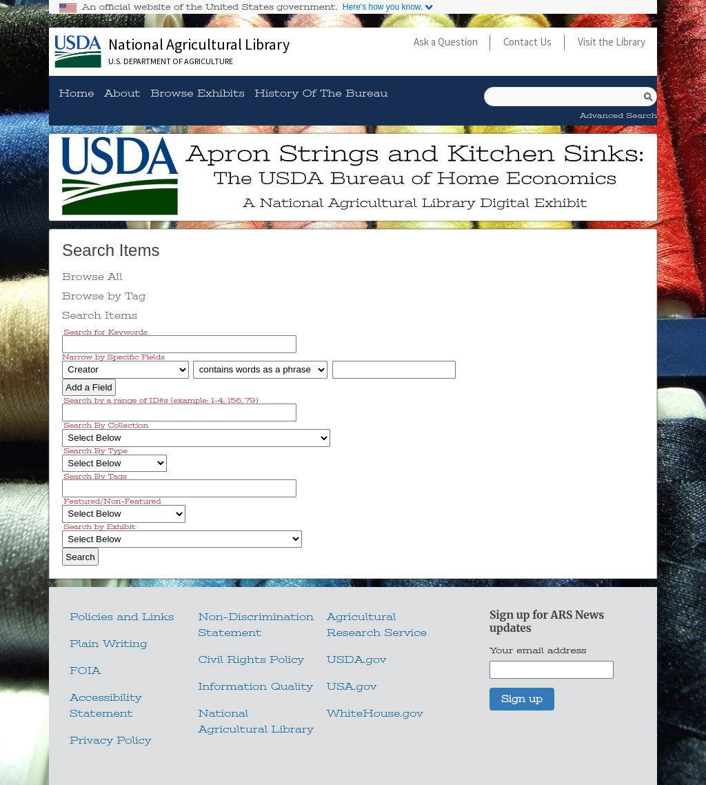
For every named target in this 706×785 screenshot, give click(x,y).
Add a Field (88, 387)
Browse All (92, 276)
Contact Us (527, 41)
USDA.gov (357, 659)
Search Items (99, 315)
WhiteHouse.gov (375, 713)
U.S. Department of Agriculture (170, 61)
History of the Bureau (320, 93)
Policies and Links (122, 616)
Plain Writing (109, 643)
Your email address (538, 650)
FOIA (85, 670)
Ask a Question (446, 41)
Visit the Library (611, 41)
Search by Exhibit (100, 526)
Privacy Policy (110, 740)
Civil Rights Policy (251, 659)
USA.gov (351, 686)
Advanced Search (618, 115)
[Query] (570, 96)
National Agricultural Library (199, 44)
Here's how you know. (383, 7)
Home (76, 93)
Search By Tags (95, 475)
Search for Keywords (106, 331)
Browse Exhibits (197, 93)
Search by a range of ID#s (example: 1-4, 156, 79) (161, 400)
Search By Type (96, 451)
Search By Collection (106, 425)
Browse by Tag (103, 295)
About (122, 93)
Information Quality (255, 686)
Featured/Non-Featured (112, 501)
